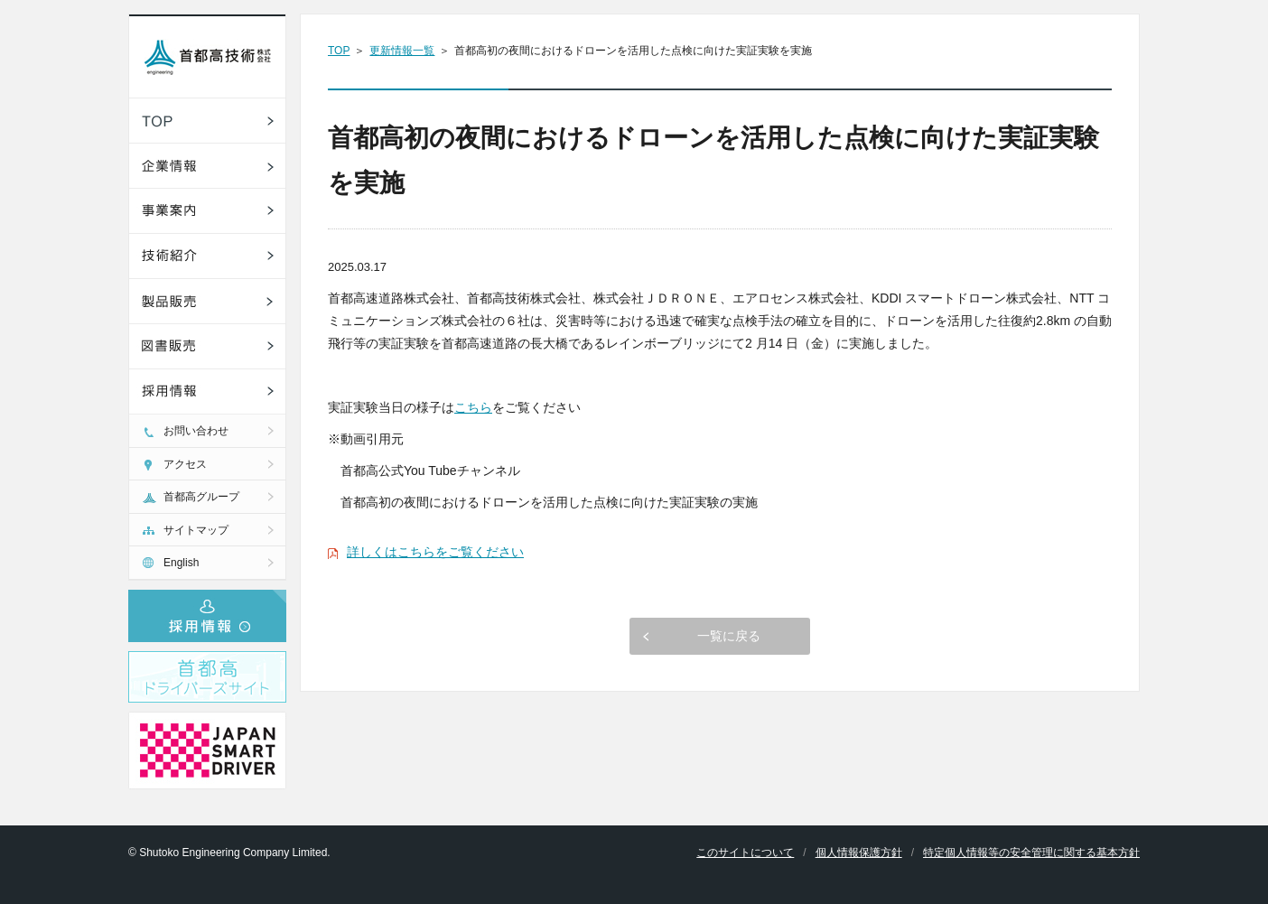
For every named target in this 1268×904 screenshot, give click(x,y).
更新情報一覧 (401, 50)
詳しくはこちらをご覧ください (435, 552)
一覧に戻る (728, 636)
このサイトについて (745, 852)
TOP (339, 50)
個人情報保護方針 (859, 852)
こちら (473, 407)
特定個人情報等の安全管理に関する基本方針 (1031, 852)
